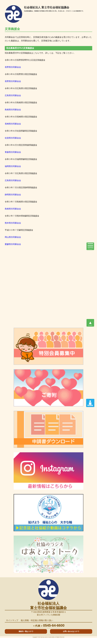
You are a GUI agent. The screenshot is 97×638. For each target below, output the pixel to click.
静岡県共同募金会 (13, 195)
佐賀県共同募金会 (13, 138)
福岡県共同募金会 (13, 166)
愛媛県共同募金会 (13, 244)
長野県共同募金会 (13, 67)
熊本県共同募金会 (13, 223)
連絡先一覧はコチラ (26, 631)
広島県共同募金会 (13, 95)
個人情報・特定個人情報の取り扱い (37, 620)
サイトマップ (12, 620)
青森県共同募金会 (13, 152)
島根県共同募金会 (13, 110)
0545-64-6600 (49, 625)
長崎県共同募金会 (13, 124)
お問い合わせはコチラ (71, 631)
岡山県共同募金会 (13, 237)
